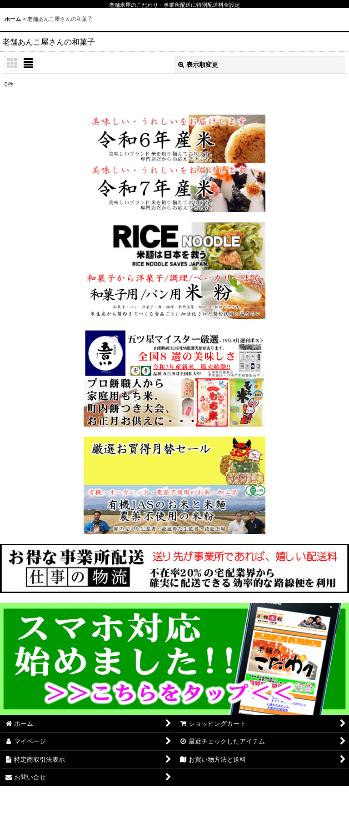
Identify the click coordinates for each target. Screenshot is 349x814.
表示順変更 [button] (198, 64)
